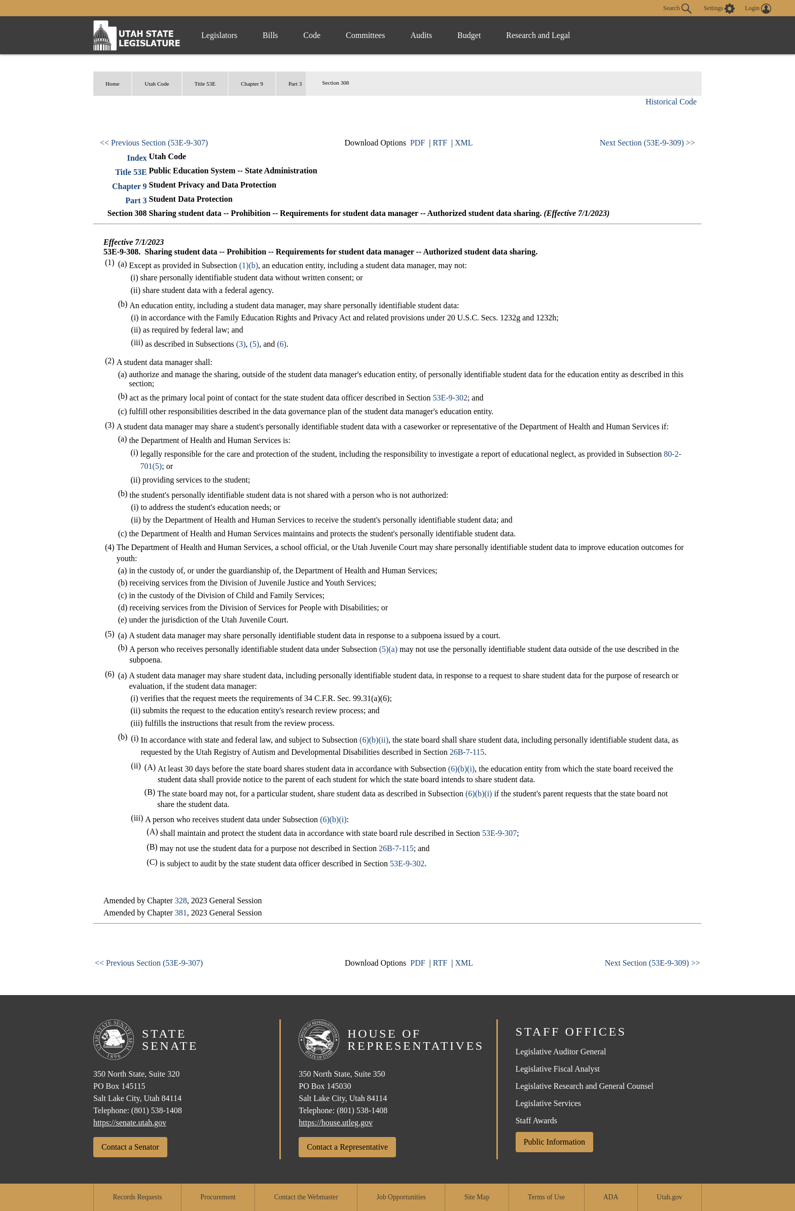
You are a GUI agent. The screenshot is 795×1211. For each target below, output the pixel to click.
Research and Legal (538, 35)
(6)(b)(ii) (373, 740)
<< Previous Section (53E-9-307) (154, 142)
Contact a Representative (347, 1147)
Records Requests (137, 1197)
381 (181, 912)
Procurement (217, 1197)
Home (112, 84)
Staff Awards (536, 1120)
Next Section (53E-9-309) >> (647, 142)
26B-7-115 (467, 752)
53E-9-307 (499, 833)
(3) (241, 344)
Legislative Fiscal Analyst (558, 1069)
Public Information (554, 1141)
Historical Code (671, 101)
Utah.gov (669, 1197)
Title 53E (205, 84)
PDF (417, 142)
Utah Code (156, 84)
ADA (610, 1197)
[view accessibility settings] (719, 9)
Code (311, 35)
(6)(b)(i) (461, 768)
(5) (255, 344)
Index (137, 158)
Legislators (219, 35)
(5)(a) (388, 649)
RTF (439, 142)
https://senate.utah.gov (129, 1122)
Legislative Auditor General (561, 1051)
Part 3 (295, 84)
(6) (281, 344)
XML (464, 142)
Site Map (476, 1197)
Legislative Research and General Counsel (585, 1086)
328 (181, 900)
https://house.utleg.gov (336, 1122)
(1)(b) (248, 265)
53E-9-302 (449, 397)
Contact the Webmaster (306, 1197)
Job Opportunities (401, 1197)
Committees (365, 35)
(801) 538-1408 (156, 1110)
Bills (270, 35)
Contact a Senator (130, 1147)
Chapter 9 (252, 84)
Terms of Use (546, 1197)
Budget (469, 35)
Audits (421, 35)
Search (677, 9)
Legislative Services (548, 1103)
